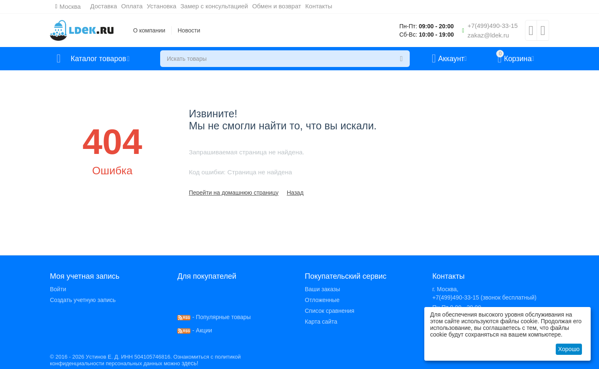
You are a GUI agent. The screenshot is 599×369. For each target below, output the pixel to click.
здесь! (189, 363)
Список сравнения (329, 310)
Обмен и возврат (277, 6)
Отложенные (322, 300)
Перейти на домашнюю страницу (234, 192)
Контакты (318, 6)
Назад (295, 192)
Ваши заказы (322, 289)
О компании (149, 30)
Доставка (103, 6)
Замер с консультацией (214, 6)
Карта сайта (321, 321)
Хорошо (569, 349)
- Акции (194, 330)
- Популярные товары (214, 317)
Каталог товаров (99, 58)
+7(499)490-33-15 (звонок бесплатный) (484, 297)
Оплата (132, 6)
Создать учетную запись (83, 300)
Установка (161, 6)
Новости (189, 30)
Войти (58, 289)
